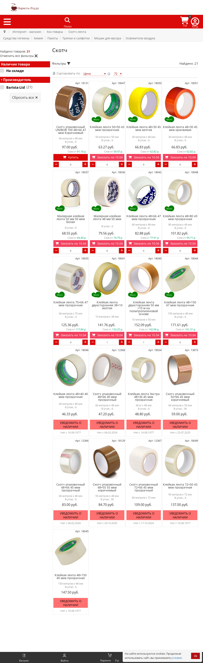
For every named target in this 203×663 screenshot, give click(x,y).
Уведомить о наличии (70, 425)
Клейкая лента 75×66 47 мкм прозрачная (70, 304)
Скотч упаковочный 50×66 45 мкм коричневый (180, 396)
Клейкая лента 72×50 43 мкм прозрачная (180, 486)
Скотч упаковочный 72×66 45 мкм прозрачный (143, 487)
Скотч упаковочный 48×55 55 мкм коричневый (107, 487)
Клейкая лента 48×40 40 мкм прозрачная (70, 395)
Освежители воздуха (140, 38)
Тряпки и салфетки (76, 38)
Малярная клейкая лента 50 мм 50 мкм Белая (71, 219)
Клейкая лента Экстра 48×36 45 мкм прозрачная (144, 396)
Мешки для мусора (107, 38)
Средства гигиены (16, 38)
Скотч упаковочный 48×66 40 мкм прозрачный (107, 396)
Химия (38, 38)
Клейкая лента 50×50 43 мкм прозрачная (107, 128)
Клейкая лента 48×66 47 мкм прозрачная (143, 218)
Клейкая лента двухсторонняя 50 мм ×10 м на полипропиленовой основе (143, 308)
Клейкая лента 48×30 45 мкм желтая (143, 128)
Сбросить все (25, 97)
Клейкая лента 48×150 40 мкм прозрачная (71, 577)
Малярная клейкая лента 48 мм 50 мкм (107, 218)
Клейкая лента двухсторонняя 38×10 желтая (107, 305)
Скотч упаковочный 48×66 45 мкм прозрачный (70, 487)
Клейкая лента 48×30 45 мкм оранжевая (180, 128)
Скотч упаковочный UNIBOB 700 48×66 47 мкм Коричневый (70, 130)
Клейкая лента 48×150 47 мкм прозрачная (180, 304)
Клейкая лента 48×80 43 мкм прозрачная (180, 218)
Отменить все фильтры (19, 56)
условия (176, 658)
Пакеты (52, 38)
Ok (195, 656)
